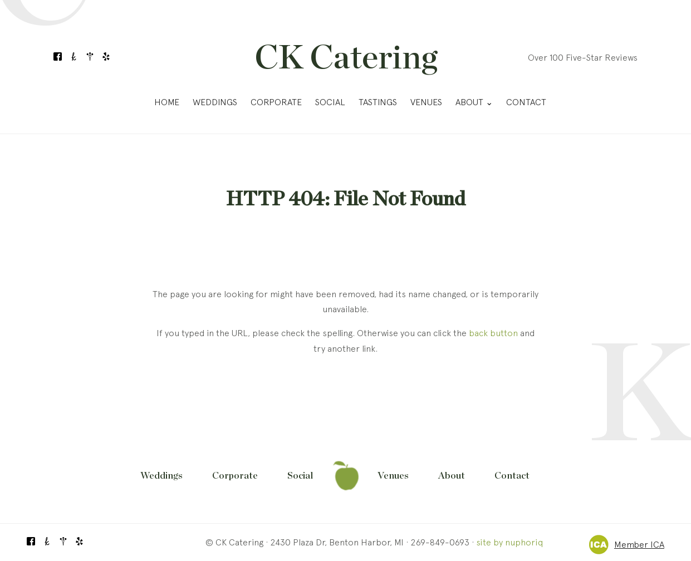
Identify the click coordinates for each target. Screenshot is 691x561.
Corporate (276, 102)
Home (166, 102)
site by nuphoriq (509, 542)
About (451, 475)
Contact (526, 102)
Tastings (378, 102)
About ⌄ (474, 102)
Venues (426, 102)
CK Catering (345, 58)
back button (493, 333)
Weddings (215, 102)
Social (330, 102)
